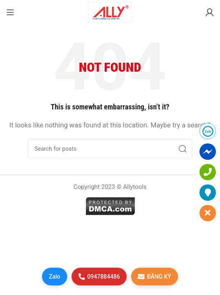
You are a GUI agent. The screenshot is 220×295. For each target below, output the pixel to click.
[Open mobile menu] (10, 12)
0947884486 (99, 276)
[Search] (110, 148)
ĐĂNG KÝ (154, 276)
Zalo (54, 276)
